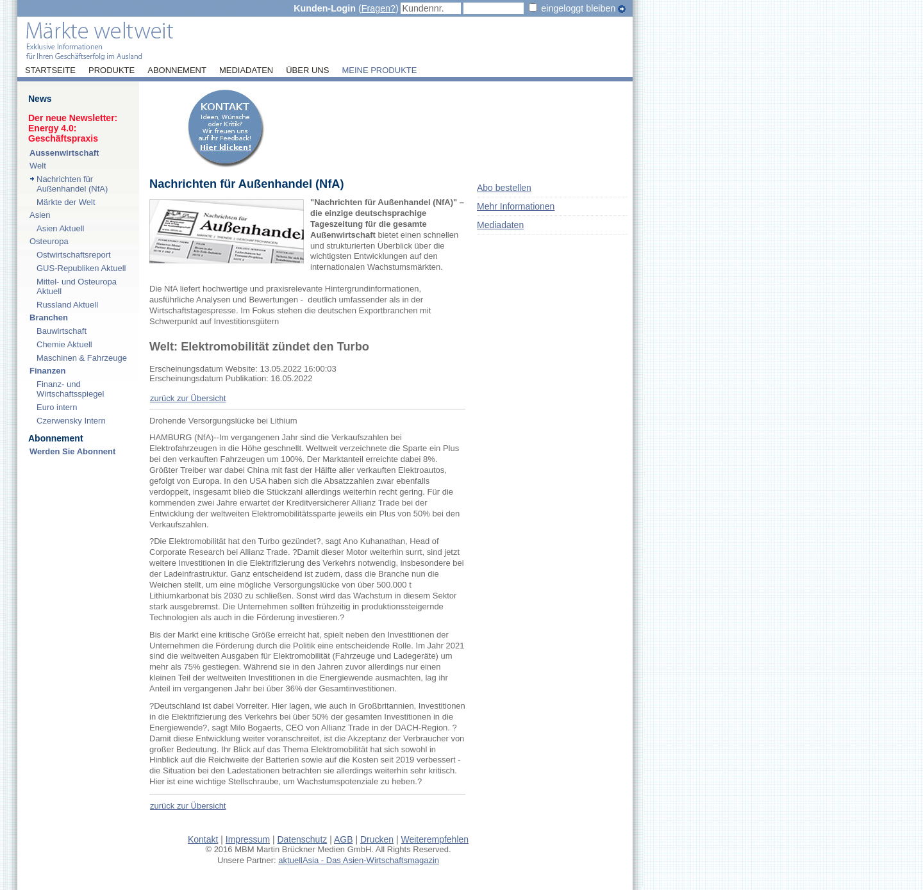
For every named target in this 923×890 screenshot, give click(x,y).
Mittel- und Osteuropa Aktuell (77, 286)
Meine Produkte (379, 70)
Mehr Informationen (515, 206)
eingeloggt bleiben (578, 8)
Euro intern (57, 407)
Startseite (50, 70)
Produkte (111, 70)
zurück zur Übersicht (188, 398)
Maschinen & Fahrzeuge (82, 358)
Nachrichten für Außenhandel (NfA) (72, 184)
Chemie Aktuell (64, 344)
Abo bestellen (504, 188)
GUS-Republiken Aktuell (81, 268)
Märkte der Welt (66, 202)
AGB (343, 839)
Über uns (307, 70)
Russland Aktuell (67, 304)
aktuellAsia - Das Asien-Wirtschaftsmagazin (358, 860)
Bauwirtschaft (62, 331)
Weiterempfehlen (435, 839)
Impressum (248, 839)
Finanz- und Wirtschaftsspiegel (70, 389)
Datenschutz (302, 839)
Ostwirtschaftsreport (74, 255)
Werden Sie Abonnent (72, 451)
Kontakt (203, 839)
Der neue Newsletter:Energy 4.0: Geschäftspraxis (72, 128)
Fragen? (378, 8)
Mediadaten (246, 70)
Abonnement (176, 70)
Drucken (377, 839)
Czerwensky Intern (71, 420)
